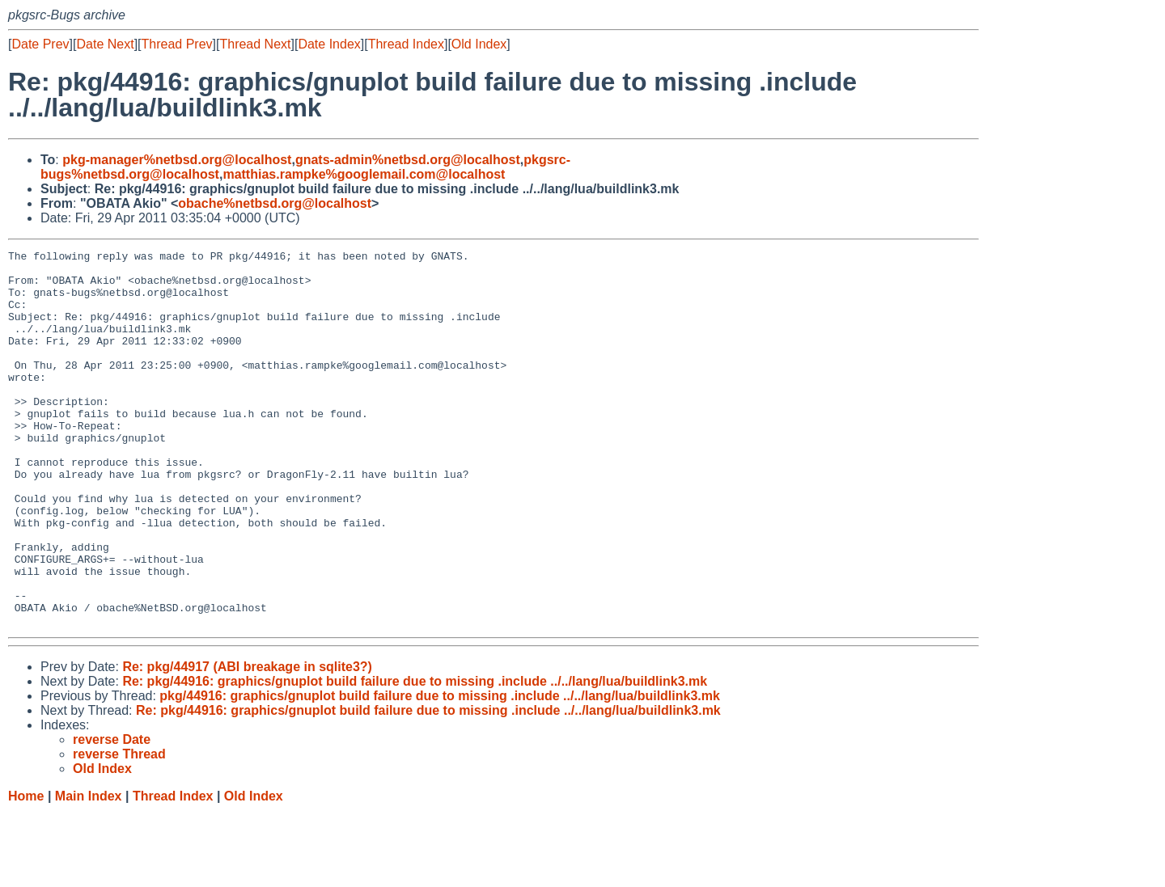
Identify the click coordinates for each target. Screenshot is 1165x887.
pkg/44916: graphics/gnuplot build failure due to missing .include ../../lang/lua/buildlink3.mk (439, 771)
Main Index (88, 871)
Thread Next (254, 44)
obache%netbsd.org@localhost (274, 203)
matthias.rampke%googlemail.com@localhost (363, 174)
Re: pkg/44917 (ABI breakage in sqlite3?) (247, 742)
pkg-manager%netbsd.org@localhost (176, 160)
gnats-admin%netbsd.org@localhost (407, 160)
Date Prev (40, 44)
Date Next (104, 44)
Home (26, 871)
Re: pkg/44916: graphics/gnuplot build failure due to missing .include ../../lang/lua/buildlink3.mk (414, 756)
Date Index (329, 44)
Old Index (478, 44)
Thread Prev (177, 44)
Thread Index (406, 44)
